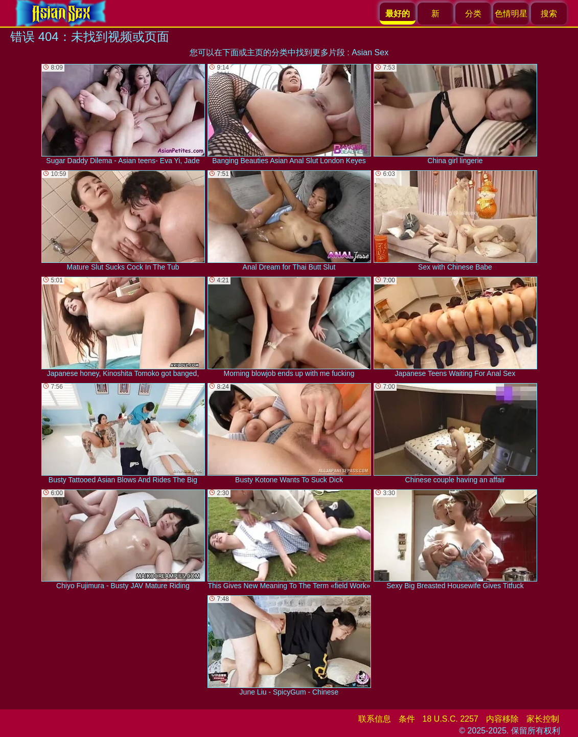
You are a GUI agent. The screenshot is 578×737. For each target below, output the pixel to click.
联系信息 (374, 718)
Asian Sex (370, 52)
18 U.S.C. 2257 (450, 718)
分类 (473, 13)
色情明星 (511, 13)
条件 (407, 718)
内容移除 (502, 718)
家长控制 (542, 718)
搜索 (549, 13)
